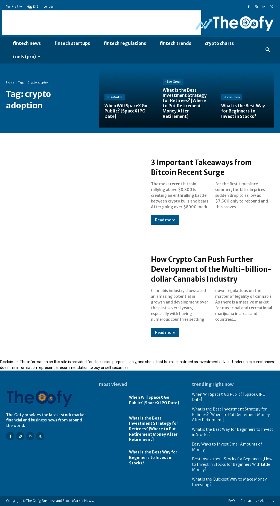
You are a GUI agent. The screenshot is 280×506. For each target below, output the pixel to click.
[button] (268, 50)
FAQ (231, 501)
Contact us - (249, 501)
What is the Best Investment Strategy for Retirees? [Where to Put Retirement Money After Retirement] (153, 429)
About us (267, 501)
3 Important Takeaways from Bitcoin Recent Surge (208, 167)
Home (10, 82)
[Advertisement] (101, 22)
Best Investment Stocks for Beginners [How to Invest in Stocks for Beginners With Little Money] (232, 464)
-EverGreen (173, 81)
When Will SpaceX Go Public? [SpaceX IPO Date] (154, 400)
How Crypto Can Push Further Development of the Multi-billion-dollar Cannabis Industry (208, 269)
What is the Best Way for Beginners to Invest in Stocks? (153, 457)
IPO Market (114, 97)
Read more (165, 220)
